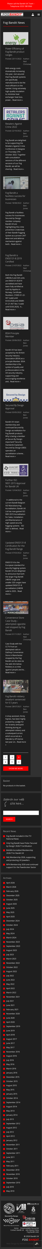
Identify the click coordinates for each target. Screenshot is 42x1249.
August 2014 (11, 1106)
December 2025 (12, 895)
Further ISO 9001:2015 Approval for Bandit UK (15, 483)
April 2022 (10, 988)
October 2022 (12, 967)
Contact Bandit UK (17, 1230)
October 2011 (12, 1149)
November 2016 (13, 1051)
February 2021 (12, 1009)
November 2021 (13, 997)
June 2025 (10, 908)
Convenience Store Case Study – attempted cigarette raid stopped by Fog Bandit (15, 624)
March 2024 (11, 937)
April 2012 (10, 1136)
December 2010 (12, 1170)
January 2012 (11, 1140)
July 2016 (10, 1060)
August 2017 (11, 1039)
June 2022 (10, 980)
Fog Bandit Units (33, 1232)
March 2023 (11, 958)
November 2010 (13, 1174)
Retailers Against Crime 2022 (13, 125)
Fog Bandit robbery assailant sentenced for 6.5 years (15, 699)
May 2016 (10, 1064)
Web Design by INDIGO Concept (22, 1243)
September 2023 (13, 946)
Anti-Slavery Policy (32, 1230)
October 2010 (12, 1178)
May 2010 (10, 1191)
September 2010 (13, 1182)
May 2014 (10, 1111)
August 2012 (11, 1127)
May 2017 (10, 1047)
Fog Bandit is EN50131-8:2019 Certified (13, 258)
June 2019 (10, 1030)
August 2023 (11, 950)
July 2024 (10, 929)
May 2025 (10, 912)
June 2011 (10, 1157)
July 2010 (10, 1187)
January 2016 (11, 1073)
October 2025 (12, 899)
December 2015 (12, 1077)
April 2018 (10, 1035)
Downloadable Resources (29, 1228)
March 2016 (11, 1068)
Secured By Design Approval (14, 407)
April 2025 (10, 916)
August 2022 (11, 971)
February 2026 (12, 891)
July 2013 (10, 1119)
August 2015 (11, 1085)
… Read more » (17, 100)
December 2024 (12, 921)
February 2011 (12, 1166)
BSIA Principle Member (12, 335)
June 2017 (10, 1043)
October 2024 (12, 925)
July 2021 (10, 1001)
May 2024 (10, 933)
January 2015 (11, 1094)
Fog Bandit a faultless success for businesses (15, 196)
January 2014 (11, 1115)
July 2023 (10, 954)
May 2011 (10, 1161)
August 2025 (11, 904)
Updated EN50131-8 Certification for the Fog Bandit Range (15, 545)
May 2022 (10, 984)
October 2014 (12, 1098)
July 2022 (10, 975)
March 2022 (11, 992)
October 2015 (12, 1081)
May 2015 (10, 1089)
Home (16, 1228)
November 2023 (13, 942)
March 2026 (11, 887)
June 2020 (10, 1018)
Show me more (16, 768)
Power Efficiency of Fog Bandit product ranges (14, 51)
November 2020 (13, 1013)
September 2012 (13, 1123)
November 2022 (13, 963)
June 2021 (10, 1005)
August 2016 (11, 1056)
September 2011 (13, 1153)
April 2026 (10, 883)
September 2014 (13, 1102)
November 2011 (13, 1144)
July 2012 (10, 1132)
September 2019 (13, 1026)
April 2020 (10, 1022)
